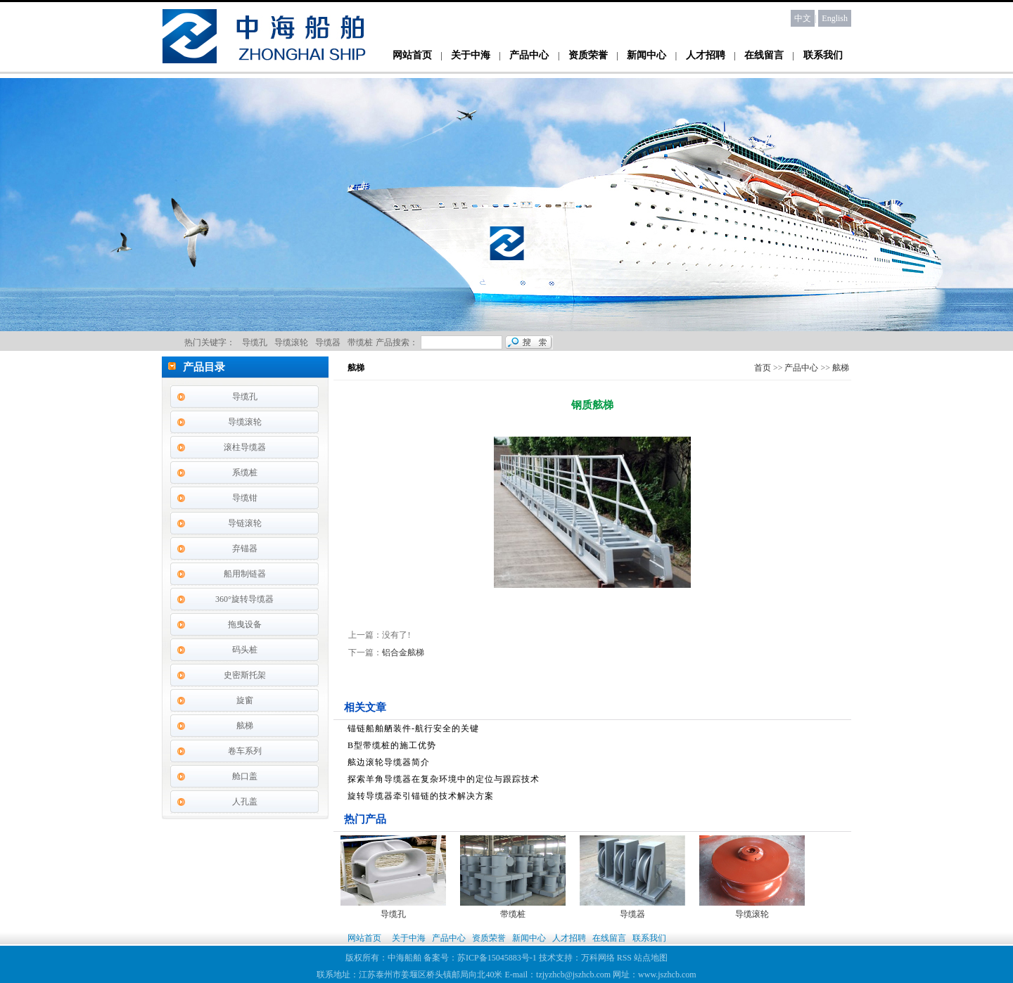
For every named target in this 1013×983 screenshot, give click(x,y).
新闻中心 (646, 55)
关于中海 (470, 55)
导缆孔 (244, 396)
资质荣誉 (588, 55)
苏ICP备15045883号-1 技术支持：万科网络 (537, 958)
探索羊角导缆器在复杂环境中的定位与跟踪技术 (444, 779)
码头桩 (244, 650)
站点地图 (651, 958)
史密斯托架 (245, 675)
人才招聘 (705, 55)
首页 (762, 368)
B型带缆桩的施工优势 (392, 745)
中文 (802, 18)
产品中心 (529, 55)
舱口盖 (244, 776)
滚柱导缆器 (245, 447)
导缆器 (632, 914)
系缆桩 (244, 472)
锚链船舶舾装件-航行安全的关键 (413, 728)
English (835, 18)
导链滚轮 (245, 523)
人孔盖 (244, 802)
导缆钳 (244, 498)
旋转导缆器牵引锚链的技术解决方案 (421, 796)
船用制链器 (245, 574)
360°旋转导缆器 (244, 599)
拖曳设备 (245, 624)
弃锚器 (244, 548)
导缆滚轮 (245, 422)
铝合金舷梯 (403, 652)
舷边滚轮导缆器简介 (389, 762)
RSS (624, 958)
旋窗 (244, 700)
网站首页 (412, 55)
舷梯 (244, 726)
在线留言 (764, 55)
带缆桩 (512, 914)
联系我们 (823, 55)
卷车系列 (245, 751)
